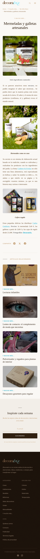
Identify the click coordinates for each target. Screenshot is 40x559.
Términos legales (8, 536)
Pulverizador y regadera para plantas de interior (19, 360)
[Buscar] (30, 3)
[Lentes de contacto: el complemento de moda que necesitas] (20, 307)
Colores (24, 485)
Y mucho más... (20, 18)
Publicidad (6, 532)
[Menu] (35, 3)
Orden (5, 505)
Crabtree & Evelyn (24, 169)
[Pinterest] (18, 555)
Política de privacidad (10, 540)
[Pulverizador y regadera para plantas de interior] (20, 342)
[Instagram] (22, 555)
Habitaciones (7, 489)
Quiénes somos (8, 523)
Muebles (5, 493)
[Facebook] (25, 244)
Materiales (25, 493)
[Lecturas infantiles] (20, 275)
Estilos (24, 489)
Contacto (6, 528)
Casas (5, 485)
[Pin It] (14, 244)
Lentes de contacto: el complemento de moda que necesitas (19, 325)
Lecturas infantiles (11, 292)
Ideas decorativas (8, 501)
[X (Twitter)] (20, 243)
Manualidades (7, 509)
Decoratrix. (27, 233)
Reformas (6, 497)
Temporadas (26, 497)
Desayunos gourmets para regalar (18, 394)
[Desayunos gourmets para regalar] (20, 376)
